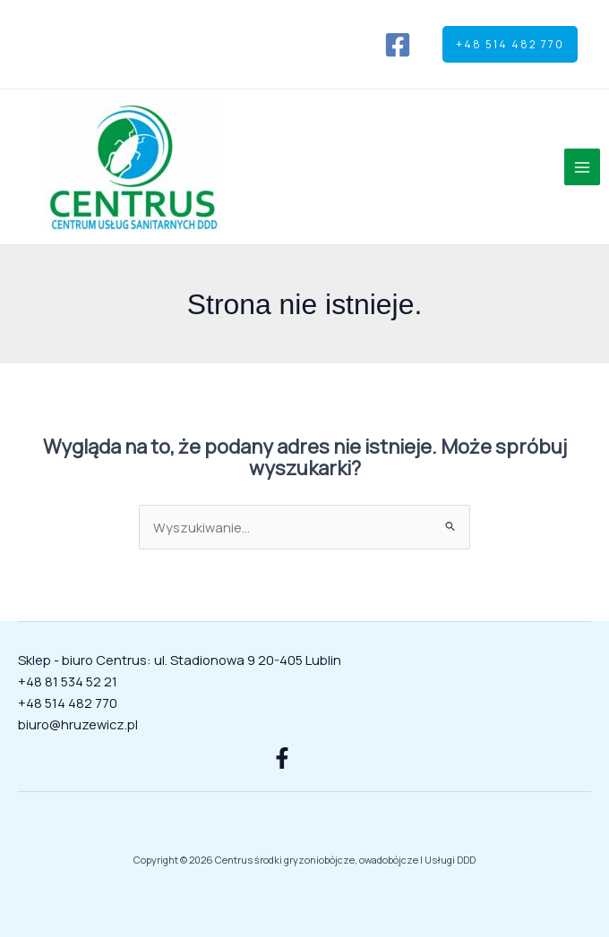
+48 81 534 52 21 (67, 681)
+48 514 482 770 (67, 702)
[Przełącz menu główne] (582, 166)
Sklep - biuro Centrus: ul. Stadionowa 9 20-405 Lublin (179, 660)
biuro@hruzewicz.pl (78, 724)
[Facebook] (397, 44)
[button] (510, 45)
